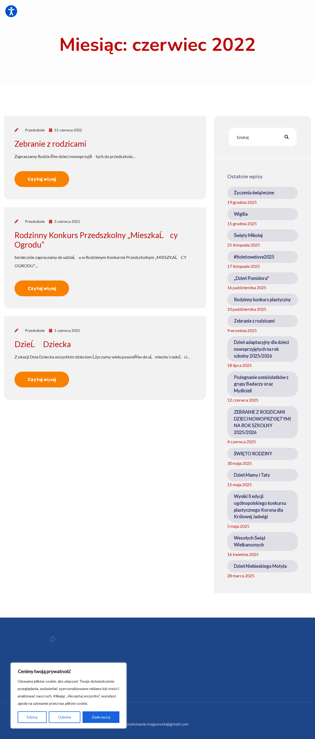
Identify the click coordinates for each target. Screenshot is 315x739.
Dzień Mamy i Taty (252, 475)
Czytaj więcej (42, 179)
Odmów (64, 717)
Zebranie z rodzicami (50, 143)
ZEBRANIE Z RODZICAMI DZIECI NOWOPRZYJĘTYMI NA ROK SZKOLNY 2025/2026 (262, 422)
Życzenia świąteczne (254, 192)
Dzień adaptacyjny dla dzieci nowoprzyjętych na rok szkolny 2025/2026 (261, 348)
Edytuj (32, 717)
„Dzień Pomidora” (251, 278)
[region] (69, 695)
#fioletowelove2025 (254, 257)
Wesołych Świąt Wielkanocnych (249, 541)
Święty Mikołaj (248, 235)
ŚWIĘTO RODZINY (253, 453)
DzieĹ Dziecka (42, 344)
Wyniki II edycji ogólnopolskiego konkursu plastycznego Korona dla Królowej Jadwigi (260, 506)
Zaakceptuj (101, 717)
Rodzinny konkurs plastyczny (262, 299)
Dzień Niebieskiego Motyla (260, 566)
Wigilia (241, 214)
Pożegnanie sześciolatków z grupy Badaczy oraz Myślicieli (261, 384)
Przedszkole (35, 130)
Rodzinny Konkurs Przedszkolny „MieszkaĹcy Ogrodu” (96, 239)
